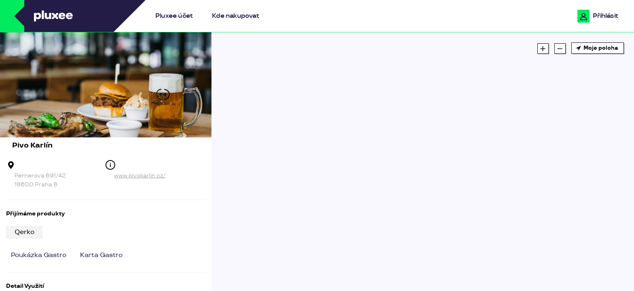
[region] (422, 161)
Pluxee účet (173, 16)
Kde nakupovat (235, 16)
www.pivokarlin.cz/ (139, 175)
